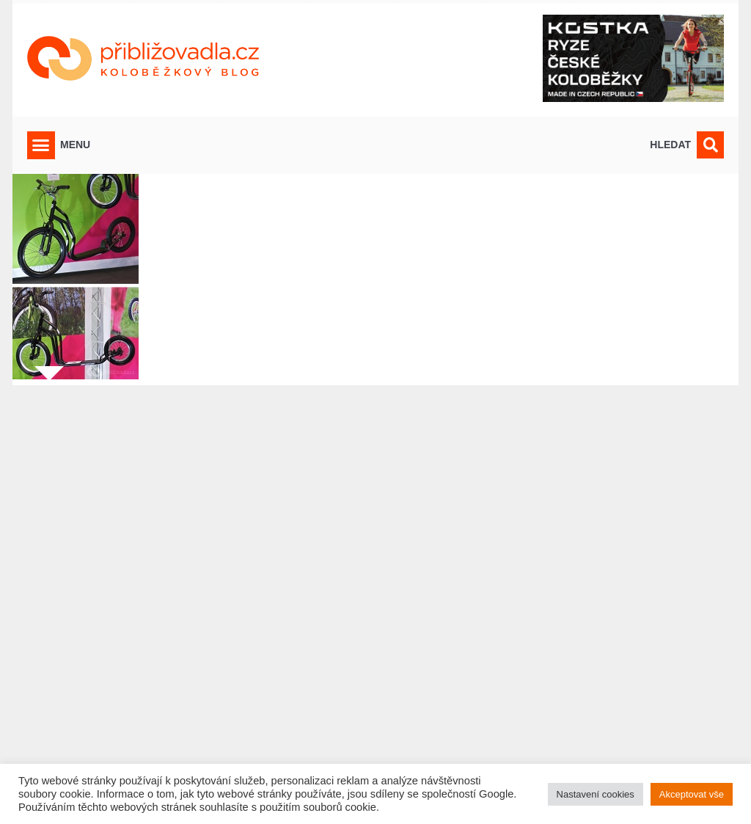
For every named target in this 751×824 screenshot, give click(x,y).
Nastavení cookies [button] (595, 794)
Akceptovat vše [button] (691, 794)
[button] (41, 145)
